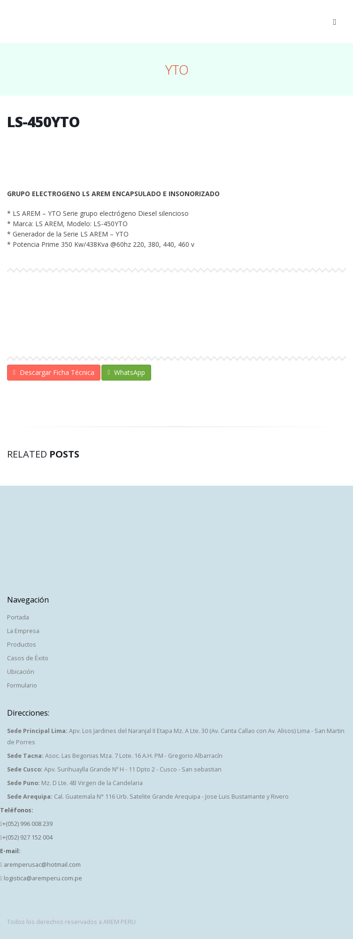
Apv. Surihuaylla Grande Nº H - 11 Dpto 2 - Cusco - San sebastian (114, 769)
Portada (18, 617)
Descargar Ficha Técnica (53, 372)
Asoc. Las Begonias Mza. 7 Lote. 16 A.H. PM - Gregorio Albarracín (115, 756)
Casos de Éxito (27, 658)
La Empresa (23, 631)
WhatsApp (126, 372)
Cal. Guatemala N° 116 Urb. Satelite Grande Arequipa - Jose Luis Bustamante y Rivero (148, 797)
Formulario (22, 685)
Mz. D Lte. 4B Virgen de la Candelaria (75, 783)
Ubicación (20, 672)
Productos (21, 645)
